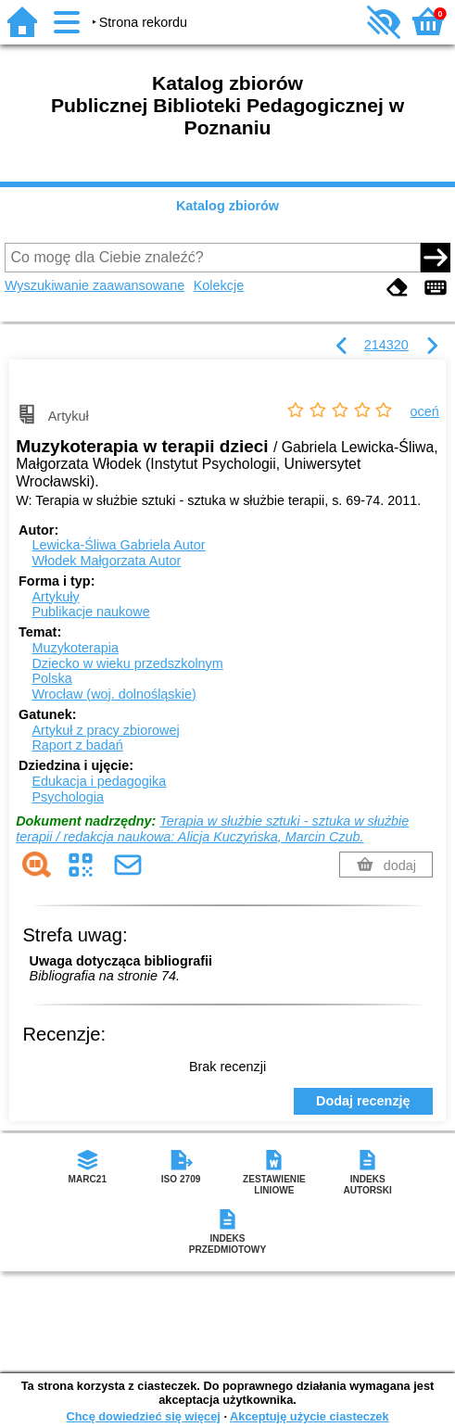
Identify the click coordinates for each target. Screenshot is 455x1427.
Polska (51, 678)
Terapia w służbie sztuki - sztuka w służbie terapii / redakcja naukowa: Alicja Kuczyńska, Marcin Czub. (212, 829)
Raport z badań (77, 745)
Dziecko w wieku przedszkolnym (127, 663)
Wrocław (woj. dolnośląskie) (114, 694)
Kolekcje (219, 285)
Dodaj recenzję (363, 1100)
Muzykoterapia (75, 647)
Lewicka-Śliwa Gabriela (118, 544)
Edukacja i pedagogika (99, 781)
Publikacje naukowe (90, 611)
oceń (425, 411)
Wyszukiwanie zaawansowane (94, 285)
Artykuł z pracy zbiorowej (105, 730)
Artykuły (55, 596)
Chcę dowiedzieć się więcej (143, 1416)
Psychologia (68, 796)
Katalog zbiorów (227, 205)
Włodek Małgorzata (106, 560)
